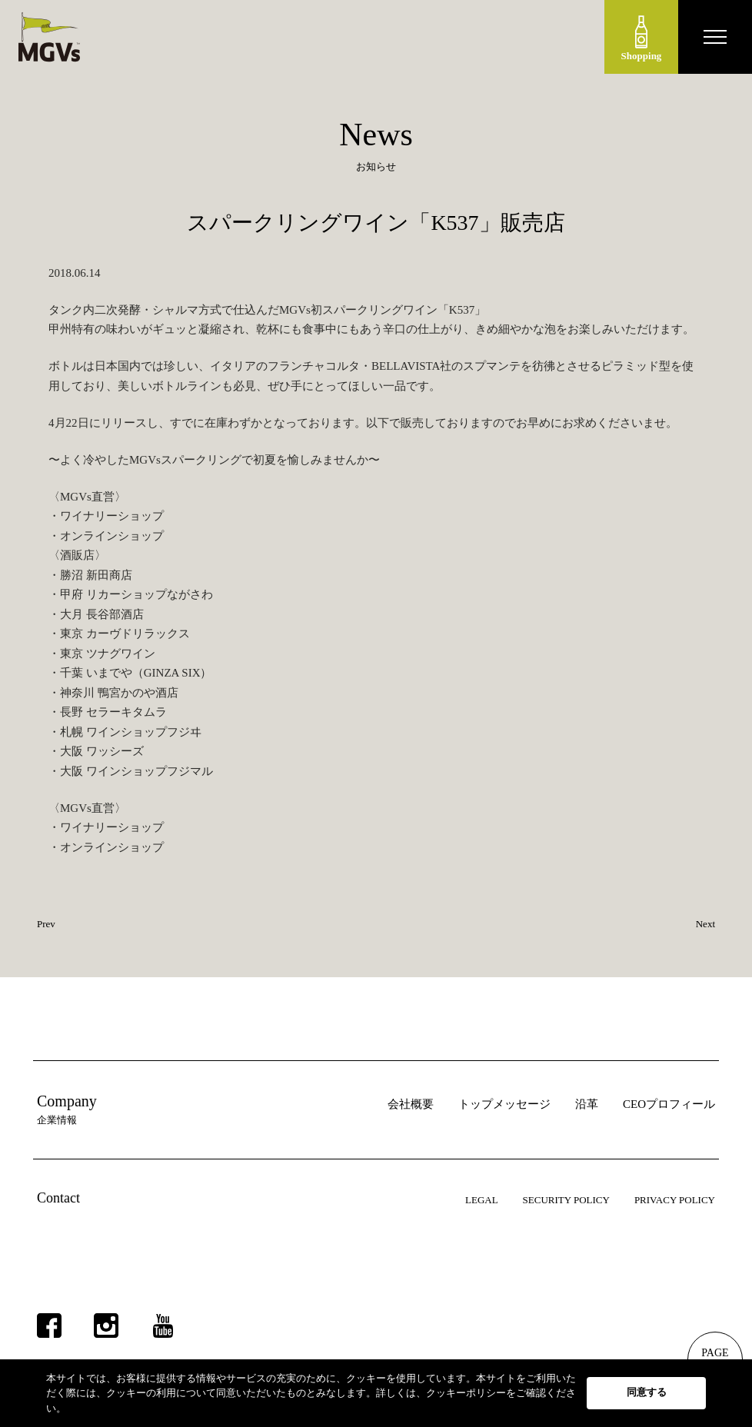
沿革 (586, 1104)
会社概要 (411, 1104)
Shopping (641, 38)
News (376, 134)
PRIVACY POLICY (674, 1200)
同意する (647, 1392)
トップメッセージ (504, 1104)
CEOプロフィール (669, 1104)
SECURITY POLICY (566, 1200)
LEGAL (481, 1200)
